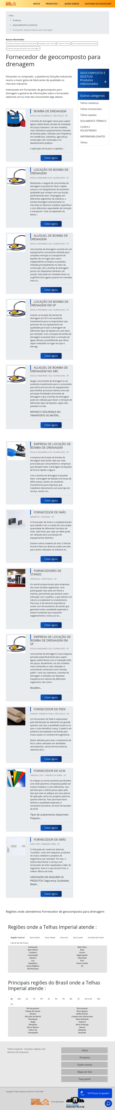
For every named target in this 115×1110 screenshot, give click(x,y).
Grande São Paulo (96, 937)
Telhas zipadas (88, 115)
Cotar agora (51, 158)
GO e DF (88, 998)
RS (56, 998)
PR (41, 998)
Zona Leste (78, 937)
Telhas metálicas (89, 103)
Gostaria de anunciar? (98, 3)
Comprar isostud (63, 43)
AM (98, 998)
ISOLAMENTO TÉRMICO (93, 121)
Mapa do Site (84, 1072)
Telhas (83, 142)
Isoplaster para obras (47, 43)
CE (78, 998)
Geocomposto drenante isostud (85, 43)
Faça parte (85, 1079)
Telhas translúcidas (91, 109)
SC (49, 998)
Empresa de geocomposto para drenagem (23, 48)
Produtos (51, 3)
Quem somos (72, 3)
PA (12, 1004)
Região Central (18, 937)
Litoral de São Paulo (19, 943)
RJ (12, 998)
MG (19, 998)
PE (63, 998)
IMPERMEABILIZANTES (92, 136)
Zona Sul (64, 937)
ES (27, 998)
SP (34, 998)
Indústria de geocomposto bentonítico (21, 43)
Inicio (36, 3)
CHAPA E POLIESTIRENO (88, 128)
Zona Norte (35, 937)
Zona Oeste (50, 937)
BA (71, 998)
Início (85, 1050)
